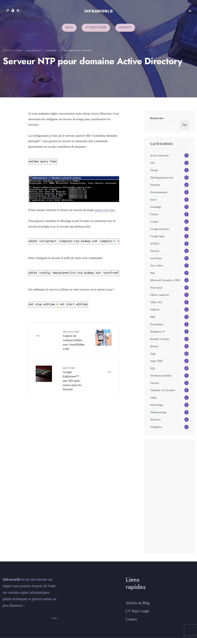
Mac (152, 272)
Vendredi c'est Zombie (162, 390)
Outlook (154, 309)
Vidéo (153, 397)
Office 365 (156, 302)
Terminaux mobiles (160, 375)
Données (155, 184)
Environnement (158, 192)
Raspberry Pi (157, 331)
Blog (69, 27)
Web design (156, 404)
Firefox (154, 214)
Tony (19, 50)
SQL (152, 368)
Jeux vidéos (156, 265)
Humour (154, 250)
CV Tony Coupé (95, 27)
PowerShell (156, 324)
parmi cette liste (105, 210)
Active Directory (70, 50)
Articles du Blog (138, 603)
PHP (152, 316)
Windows (86, 50)
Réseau (154, 346)
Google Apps (157, 236)
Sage (153, 353)
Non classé (156, 287)
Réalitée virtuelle (159, 338)
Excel (153, 199)
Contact (125, 27)
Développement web (161, 177)
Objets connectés (159, 294)
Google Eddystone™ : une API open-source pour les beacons (72, 379)
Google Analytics (159, 228)
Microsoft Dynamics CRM (165, 280)
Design (154, 170)
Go (185, 125)
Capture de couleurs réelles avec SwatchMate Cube (74, 340)
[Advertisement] (169, 499)
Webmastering (158, 412)
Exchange (155, 206)
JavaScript (156, 258)
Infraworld (98, 11)
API (152, 162)
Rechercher (157, 118)
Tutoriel (154, 382)
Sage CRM (156, 360)
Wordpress (156, 426)
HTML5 (154, 243)
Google (154, 221)
